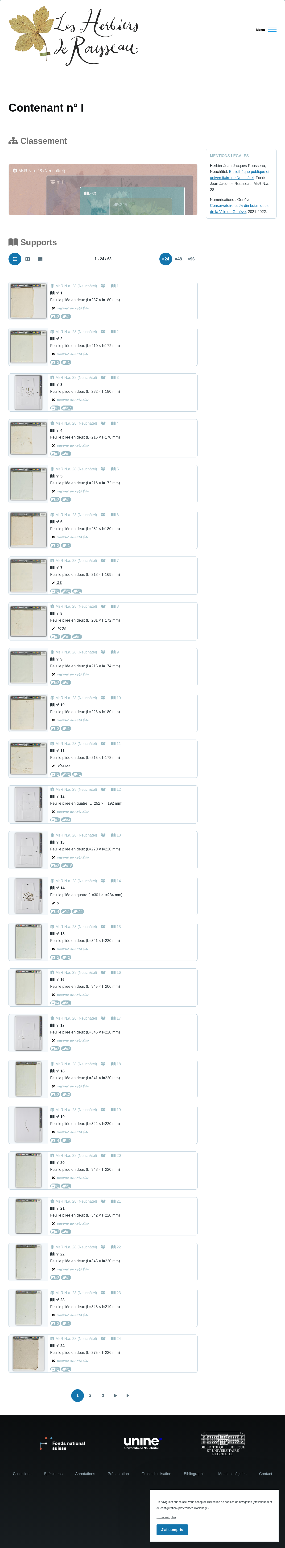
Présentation (118, 1474)
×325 (120, 204)
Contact (265, 1474)
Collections (22, 1474)
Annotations (85, 1474)
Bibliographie (195, 1474)
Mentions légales (232, 1474)
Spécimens (53, 1474)
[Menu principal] (265, 29)
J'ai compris (172, 1530)
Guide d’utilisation (156, 1474)
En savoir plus (166, 1517)
